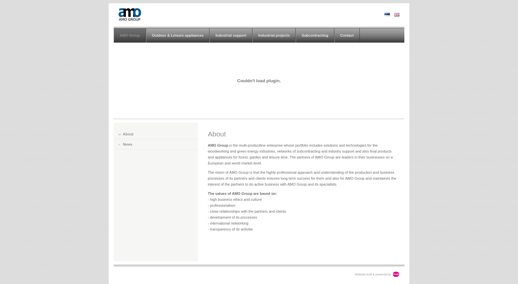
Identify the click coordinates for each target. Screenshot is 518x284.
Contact (347, 35)
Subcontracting (315, 35)
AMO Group (130, 35)
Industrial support (230, 35)
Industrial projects (274, 35)
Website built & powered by (373, 274)
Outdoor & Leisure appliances (178, 35)
